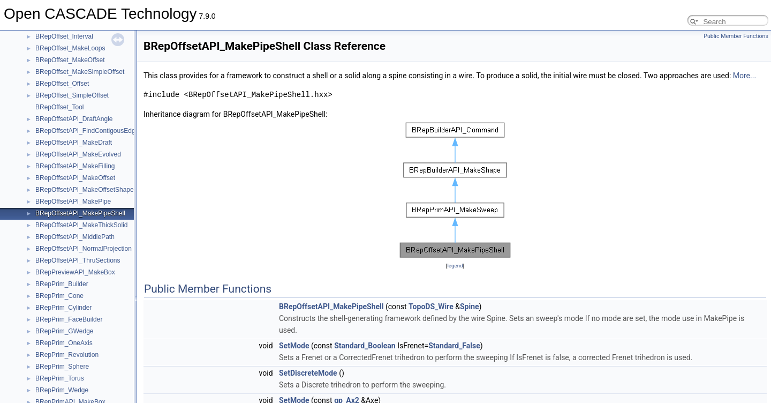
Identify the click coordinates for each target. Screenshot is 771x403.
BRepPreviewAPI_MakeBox (75, 272)
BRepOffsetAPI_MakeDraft (73, 142)
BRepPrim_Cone (59, 296)
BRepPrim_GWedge (64, 331)
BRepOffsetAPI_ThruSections (77, 260)
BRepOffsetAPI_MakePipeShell (80, 213)
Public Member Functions (736, 36)
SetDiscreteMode (308, 373)
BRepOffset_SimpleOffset (72, 95)
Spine (469, 306)
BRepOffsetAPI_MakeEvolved (78, 154)
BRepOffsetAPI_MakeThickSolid (81, 225)
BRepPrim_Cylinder (63, 307)
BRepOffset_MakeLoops (70, 48)
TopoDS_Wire (431, 306)
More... (744, 75)
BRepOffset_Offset (62, 83)
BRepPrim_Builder (61, 284)
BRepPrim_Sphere (62, 366)
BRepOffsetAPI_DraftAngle (74, 119)
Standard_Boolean (365, 345)
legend (455, 265)
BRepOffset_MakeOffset (70, 60)
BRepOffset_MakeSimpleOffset (79, 72)
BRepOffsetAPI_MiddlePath (75, 237)
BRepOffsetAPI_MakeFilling (75, 166)
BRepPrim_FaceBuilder (68, 319)
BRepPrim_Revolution (67, 355)
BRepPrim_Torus (59, 378)
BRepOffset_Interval (64, 36)
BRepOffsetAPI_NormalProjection (83, 248)
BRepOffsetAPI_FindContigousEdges (88, 131)
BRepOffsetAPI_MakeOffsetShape (84, 189)
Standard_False (454, 345)
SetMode (294, 345)
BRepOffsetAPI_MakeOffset (75, 178)
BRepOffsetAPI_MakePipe (73, 201)
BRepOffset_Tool (59, 107)
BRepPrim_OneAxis (64, 343)
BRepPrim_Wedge (61, 390)
